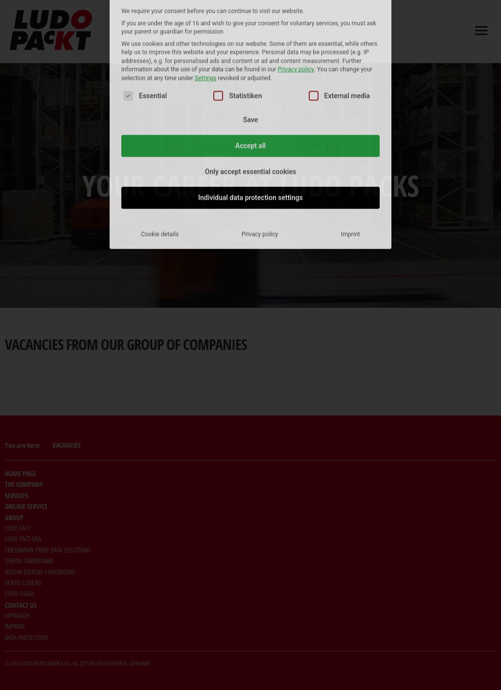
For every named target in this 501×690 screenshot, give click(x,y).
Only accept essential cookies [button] (250, 97)
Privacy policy (260, 160)
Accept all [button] (250, 71)
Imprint (350, 160)
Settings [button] (206, 3)
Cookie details (160, 160)
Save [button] (250, 45)
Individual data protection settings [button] (250, 123)
